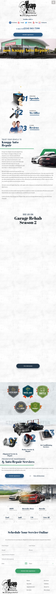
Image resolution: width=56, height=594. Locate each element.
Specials (29, 583)
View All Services (38, 475)
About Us (46, 587)
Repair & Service (13, 509)
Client (34, 127)
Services (34, 112)
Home (28, 580)
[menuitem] (28, 580)
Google (22, 22)
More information (28, 366)
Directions (47, 590)
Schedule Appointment (28, 34)
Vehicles (46, 583)
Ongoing (34, 97)
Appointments (31, 587)
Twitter (30, 22)
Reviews (29, 590)
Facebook (14, 22)
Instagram (44, 22)
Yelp (36, 22)
